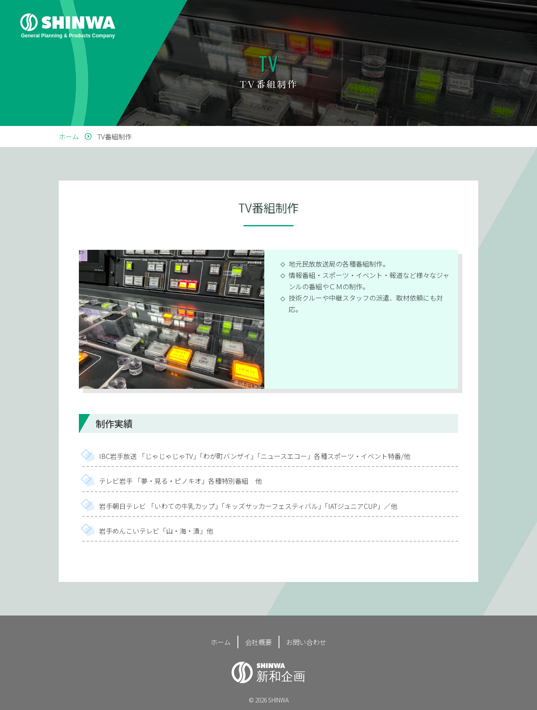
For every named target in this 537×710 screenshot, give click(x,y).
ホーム (221, 642)
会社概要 (258, 642)
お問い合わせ (306, 642)
